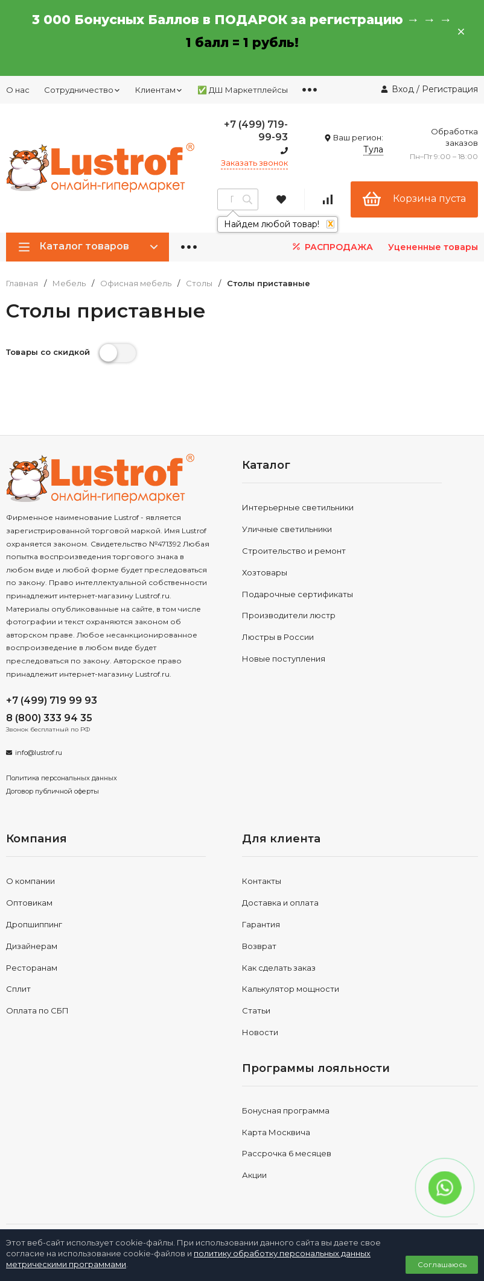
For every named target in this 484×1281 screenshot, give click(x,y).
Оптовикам (29, 902)
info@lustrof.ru (38, 752)
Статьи (256, 1010)
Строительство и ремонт (294, 551)
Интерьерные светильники (298, 507)
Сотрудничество (82, 90)
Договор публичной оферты (52, 791)
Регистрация (450, 89)
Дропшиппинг (34, 924)
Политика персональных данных (61, 778)
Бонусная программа (286, 1110)
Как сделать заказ (279, 967)
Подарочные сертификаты (297, 594)
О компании (30, 881)
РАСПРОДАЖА (331, 246)
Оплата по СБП (37, 1010)
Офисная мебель (135, 283)
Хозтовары (264, 572)
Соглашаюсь (442, 1264)
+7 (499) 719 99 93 (51, 700)
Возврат (259, 946)
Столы (199, 283)
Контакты (261, 881)
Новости (260, 1032)
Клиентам (159, 90)
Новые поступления (283, 658)
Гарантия (261, 924)
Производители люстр (289, 615)
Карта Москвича (276, 1132)
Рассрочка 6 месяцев (286, 1153)
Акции (254, 1175)
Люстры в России (278, 637)
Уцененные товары (433, 247)
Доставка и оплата (280, 902)
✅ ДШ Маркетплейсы (242, 90)
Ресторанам (31, 967)
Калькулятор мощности (290, 989)
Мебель (69, 283)
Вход (403, 89)
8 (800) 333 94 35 (49, 718)
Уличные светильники (287, 529)
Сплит (18, 989)
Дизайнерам (31, 946)
